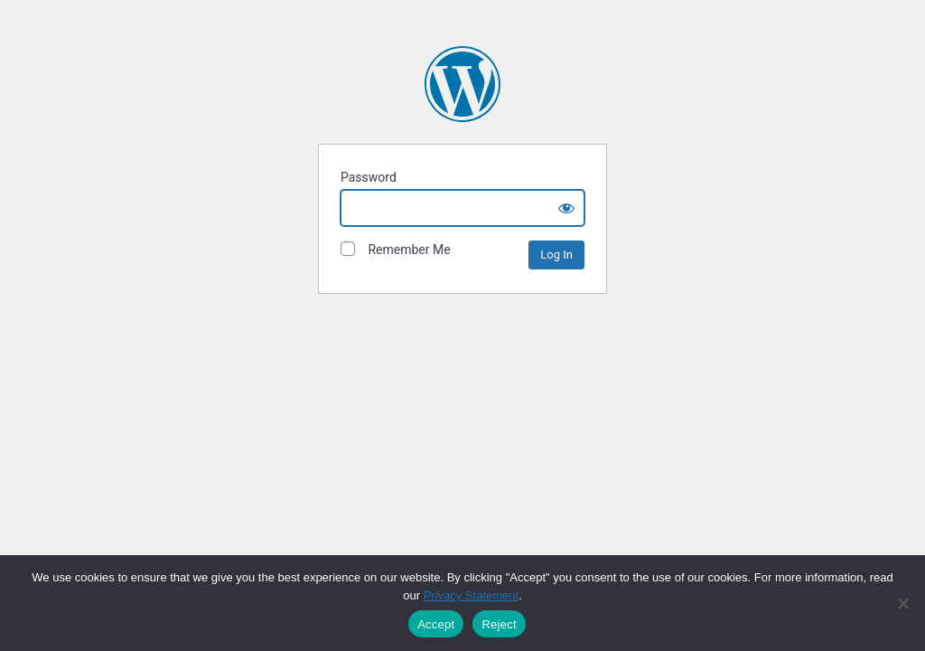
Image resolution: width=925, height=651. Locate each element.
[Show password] (566, 208)
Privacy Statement (471, 595)
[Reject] (902, 603)
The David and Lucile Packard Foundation (462, 84)
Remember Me (396, 249)
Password (369, 177)
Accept (435, 624)
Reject (498, 624)
